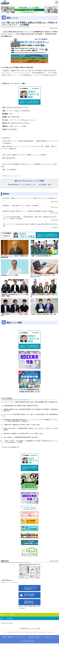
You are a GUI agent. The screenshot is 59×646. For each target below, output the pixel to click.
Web (34, 606)
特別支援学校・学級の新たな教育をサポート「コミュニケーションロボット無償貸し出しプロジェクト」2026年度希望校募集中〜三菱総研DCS (31, 420)
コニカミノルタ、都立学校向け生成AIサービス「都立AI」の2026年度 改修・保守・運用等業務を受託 (31, 415)
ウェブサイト (13, 120)
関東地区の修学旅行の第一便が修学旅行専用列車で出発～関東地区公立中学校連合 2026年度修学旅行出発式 (31, 410)
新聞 (30, 606)
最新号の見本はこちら (7, 580)
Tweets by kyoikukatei (7, 623)
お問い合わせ (48, 637)
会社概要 (10, 637)
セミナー (23, 608)
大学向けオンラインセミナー (11, 176)
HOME (4, 637)
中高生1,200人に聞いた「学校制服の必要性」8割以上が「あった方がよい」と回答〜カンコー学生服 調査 (31, 429)
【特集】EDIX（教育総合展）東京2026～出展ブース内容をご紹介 (22, 424)
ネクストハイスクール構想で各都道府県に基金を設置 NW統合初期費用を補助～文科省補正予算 (30, 402)
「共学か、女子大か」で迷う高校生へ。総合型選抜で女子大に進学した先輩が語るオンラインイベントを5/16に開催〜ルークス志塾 (31, 441)
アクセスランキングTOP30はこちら (10, 447)
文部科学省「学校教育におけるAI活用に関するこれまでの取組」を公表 (23, 433)
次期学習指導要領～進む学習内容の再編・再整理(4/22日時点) (21, 405)
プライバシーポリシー (20, 637)
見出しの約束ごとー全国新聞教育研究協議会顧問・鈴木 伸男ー (21, 437)
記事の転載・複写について (35, 637)
